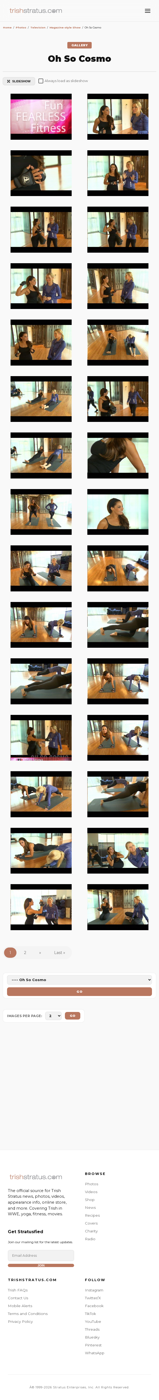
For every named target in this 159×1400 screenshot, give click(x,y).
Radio (90, 1239)
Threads (92, 1329)
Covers (91, 1223)
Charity (91, 1231)
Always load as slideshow (63, 81)
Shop (90, 1199)
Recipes (92, 1215)
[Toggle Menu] (147, 11)
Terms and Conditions (28, 1313)
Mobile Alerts (20, 1306)
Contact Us (18, 1298)
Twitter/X (93, 1298)
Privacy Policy (20, 1321)
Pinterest (93, 1345)
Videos (91, 1192)
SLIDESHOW (19, 81)
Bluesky (92, 1337)
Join (41, 1265)
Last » (59, 952)
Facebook (94, 1306)
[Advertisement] (79, 1087)
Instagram (94, 1290)
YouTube (93, 1321)
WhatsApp (94, 1353)
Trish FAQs (18, 1290)
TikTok (90, 1313)
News (90, 1207)
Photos (91, 1184)
